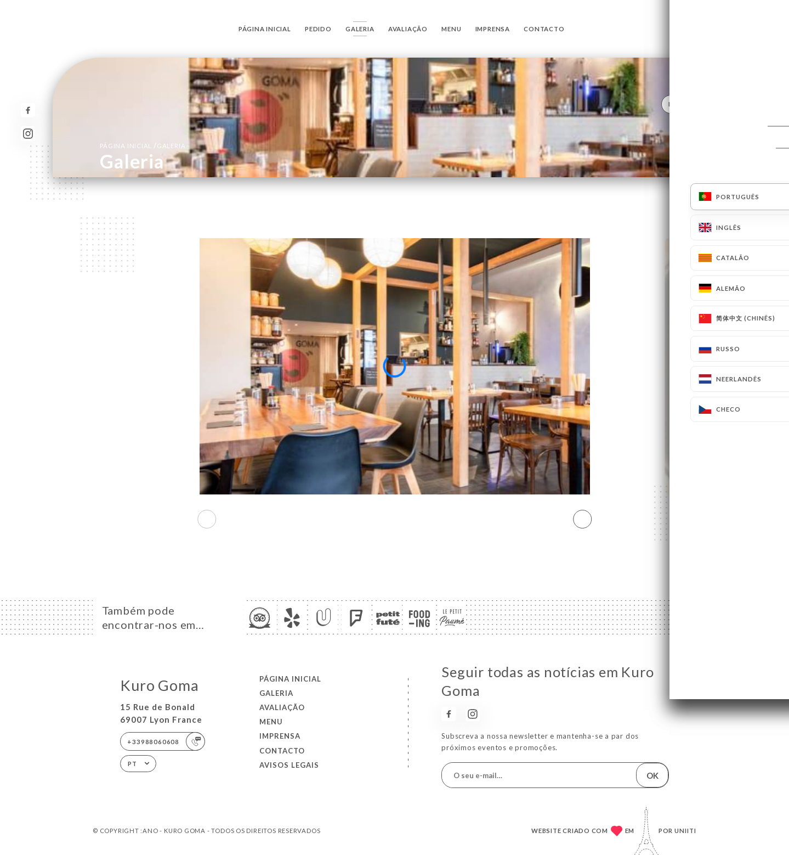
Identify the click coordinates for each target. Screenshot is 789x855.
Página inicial (265, 28)
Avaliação (408, 28)
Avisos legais (289, 765)
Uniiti (685, 830)
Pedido (318, 28)
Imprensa (492, 28)
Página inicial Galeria (142, 145)
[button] (582, 519)
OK (652, 775)
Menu (451, 28)
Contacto (544, 28)
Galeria (359, 28)
